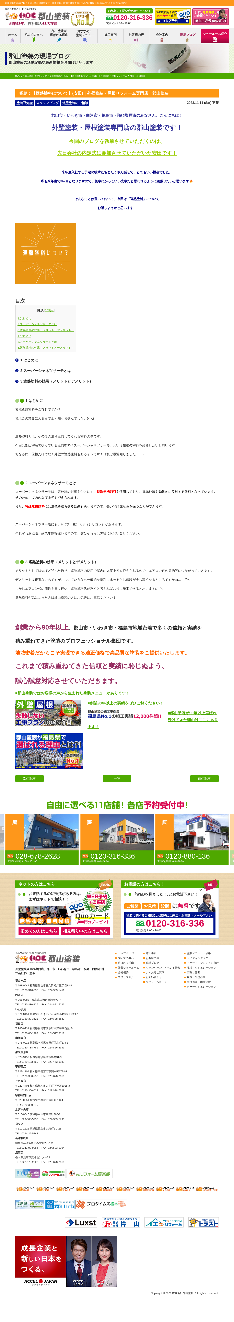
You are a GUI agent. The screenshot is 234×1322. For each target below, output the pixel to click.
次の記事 (29, 778)
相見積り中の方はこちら (85, 931)
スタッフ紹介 (126, 977)
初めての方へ (33, 37)
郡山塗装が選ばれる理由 (59, 35)
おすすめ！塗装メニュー (85, 35)
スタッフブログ (47, 103)
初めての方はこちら (39, 931)
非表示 (49, 310)
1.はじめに (24, 318)
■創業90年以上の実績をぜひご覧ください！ (125, 703)
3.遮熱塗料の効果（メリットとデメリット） (45, 330)
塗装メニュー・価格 (199, 953)
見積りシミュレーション (201, 967)
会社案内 (162, 37)
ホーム (12, 37)
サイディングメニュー (200, 958)
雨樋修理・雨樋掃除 (199, 982)
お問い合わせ (154, 977)
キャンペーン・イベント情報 (163, 967)
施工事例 (110, 37)
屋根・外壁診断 (196, 977)
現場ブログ (187, 37)
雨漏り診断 (193, 972)
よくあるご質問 (155, 972)
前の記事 (204, 778)
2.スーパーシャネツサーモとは (37, 324)
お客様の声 (136, 37)
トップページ (126, 953)
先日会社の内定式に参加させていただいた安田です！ (117, 153)
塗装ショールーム (128, 967)
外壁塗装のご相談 (75, 103)
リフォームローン (156, 982)
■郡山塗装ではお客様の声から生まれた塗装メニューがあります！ (72, 693)
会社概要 (123, 972)
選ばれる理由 (126, 962)
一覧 (117, 778)
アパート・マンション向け (203, 962)
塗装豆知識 (24, 103)
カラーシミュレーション (201, 986)
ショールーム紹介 (215, 37)
